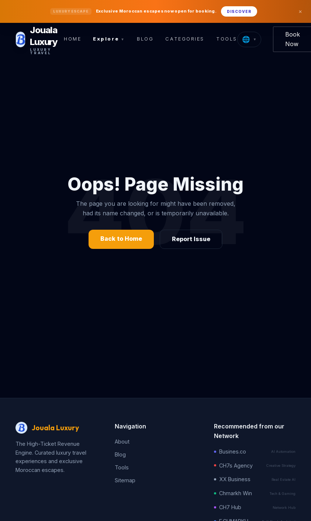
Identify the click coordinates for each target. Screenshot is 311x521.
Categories (184, 39)
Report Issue (191, 239)
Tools (226, 39)
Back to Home (121, 238)
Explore (109, 39)
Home (72, 39)
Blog (145, 39)
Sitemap (125, 480)
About (122, 441)
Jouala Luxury (55, 427)
